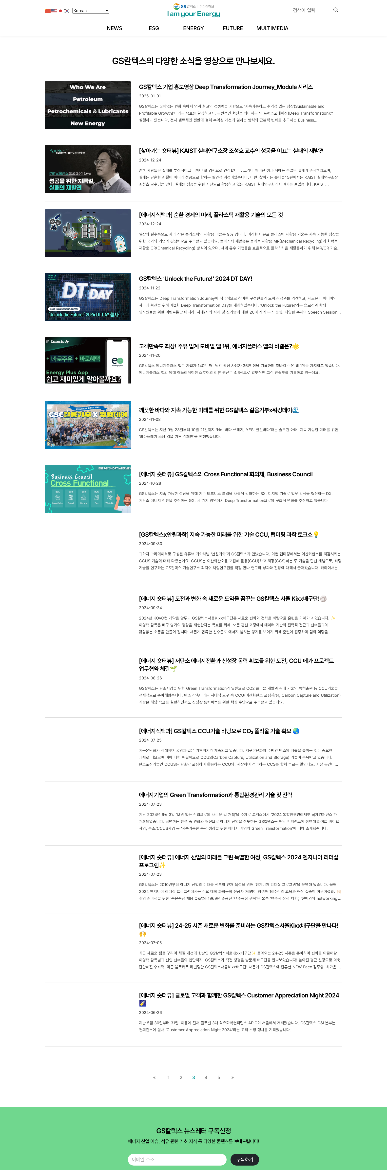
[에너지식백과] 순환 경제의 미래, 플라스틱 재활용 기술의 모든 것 (211, 214)
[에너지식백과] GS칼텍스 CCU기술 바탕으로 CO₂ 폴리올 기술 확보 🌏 (219, 731)
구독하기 (244, 1160)
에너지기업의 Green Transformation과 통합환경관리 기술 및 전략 (215, 794)
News (114, 28)
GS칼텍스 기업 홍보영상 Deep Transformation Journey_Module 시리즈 (226, 86)
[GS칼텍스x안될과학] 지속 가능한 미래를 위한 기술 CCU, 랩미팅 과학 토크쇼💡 (229, 534)
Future (233, 28)
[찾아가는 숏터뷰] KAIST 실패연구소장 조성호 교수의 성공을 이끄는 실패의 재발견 (231, 150)
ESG (154, 28)
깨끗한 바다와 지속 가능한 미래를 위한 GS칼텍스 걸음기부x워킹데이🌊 (219, 410)
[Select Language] (90, 11)
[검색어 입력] (317, 10)
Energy (193, 28)
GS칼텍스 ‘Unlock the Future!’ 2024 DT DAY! (195, 278)
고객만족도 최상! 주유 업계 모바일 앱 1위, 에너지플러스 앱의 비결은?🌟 (219, 346)
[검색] (335, 10)
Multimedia (272, 28)
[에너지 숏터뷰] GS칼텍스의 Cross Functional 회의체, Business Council (225, 474)
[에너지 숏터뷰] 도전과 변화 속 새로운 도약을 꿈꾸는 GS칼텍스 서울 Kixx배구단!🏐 (233, 598)
